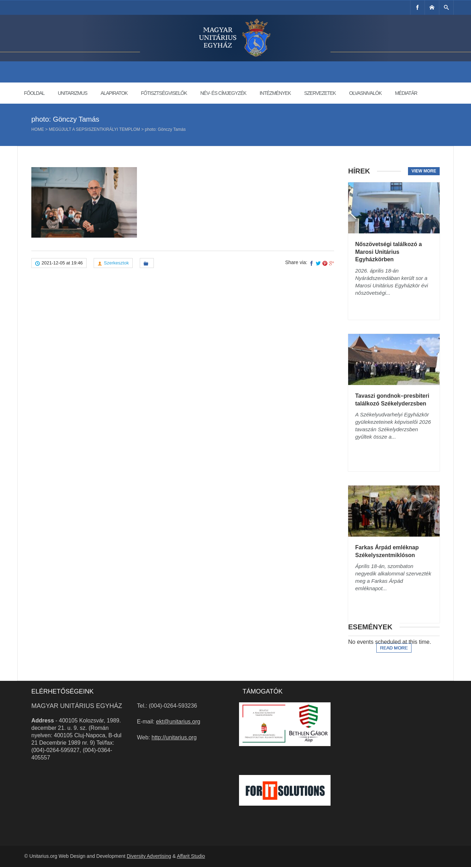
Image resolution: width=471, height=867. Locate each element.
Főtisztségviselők (164, 93)
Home (37, 129)
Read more (394, 648)
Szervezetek (320, 93)
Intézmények (275, 93)
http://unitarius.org (174, 737)
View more (424, 171)
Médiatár (406, 93)
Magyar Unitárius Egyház (76, 705)
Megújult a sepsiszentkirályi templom (94, 129)
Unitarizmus (72, 93)
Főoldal (34, 93)
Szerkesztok (116, 262)
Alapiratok (114, 93)
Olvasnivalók (365, 93)
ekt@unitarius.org (178, 722)
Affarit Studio (191, 856)
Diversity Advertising (149, 856)
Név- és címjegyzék (223, 93)
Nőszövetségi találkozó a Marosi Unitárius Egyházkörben (388, 251)
